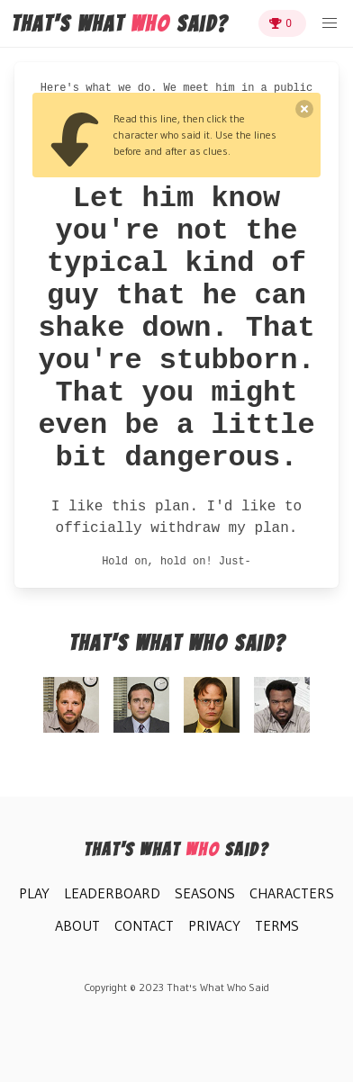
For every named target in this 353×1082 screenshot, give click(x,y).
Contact (144, 925)
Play (34, 893)
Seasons (205, 893)
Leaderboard (112, 893)
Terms (277, 925)
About (77, 925)
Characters (291, 893)
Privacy (214, 925)
